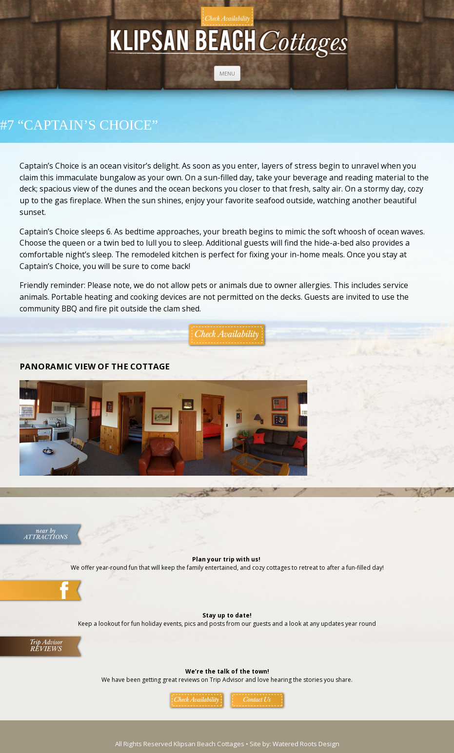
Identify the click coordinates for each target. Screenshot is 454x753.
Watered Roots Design (306, 743)
